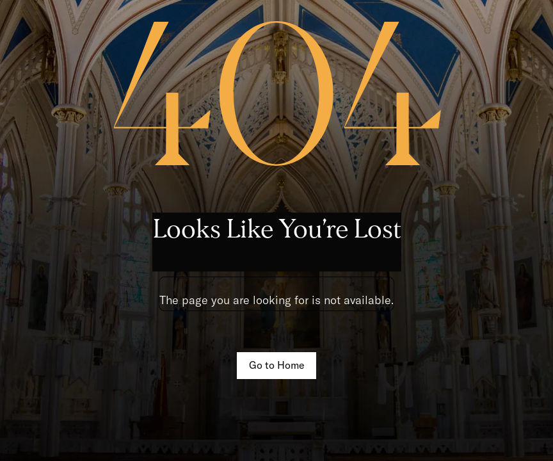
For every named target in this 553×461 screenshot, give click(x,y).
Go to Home (277, 365)
